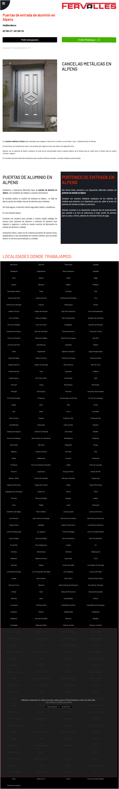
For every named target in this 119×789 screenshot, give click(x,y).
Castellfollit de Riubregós (96, 605)
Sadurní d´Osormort (68, 525)
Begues (68, 498)
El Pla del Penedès (13, 398)
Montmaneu (68, 385)
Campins (96, 425)
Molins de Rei (14, 418)
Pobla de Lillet (68, 418)
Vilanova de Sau (95, 358)
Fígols (68, 485)
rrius (95, 298)
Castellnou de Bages (14, 512)
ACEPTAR (65, 707)
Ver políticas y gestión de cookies (59, 702)
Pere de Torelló (41, 325)
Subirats (14, 565)
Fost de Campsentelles (96, 532)
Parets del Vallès (41, 498)
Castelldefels (68, 598)
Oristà (96, 405)
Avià (95, 452)
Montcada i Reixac (13, 291)
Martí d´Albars (41, 512)
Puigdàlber (68, 325)
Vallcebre (14, 558)
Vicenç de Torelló (96, 331)
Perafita (14, 498)
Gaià (95, 378)
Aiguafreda (41, 351)
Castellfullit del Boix (68, 605)
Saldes (41, 565)
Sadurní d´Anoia (41, 358)
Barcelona (13, 265)
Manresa (41, 285)
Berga (96, 445)
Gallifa (96, 498)
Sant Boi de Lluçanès (68, 338)
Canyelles (68, 371)
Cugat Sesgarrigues (96, 351)
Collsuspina (68, 305)
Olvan (41, 411)
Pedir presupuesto (29, 39)
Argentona (41, 472)
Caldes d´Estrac (13, 311)
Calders (95, 345)
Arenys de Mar (96, 472)
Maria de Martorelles (95, 578)
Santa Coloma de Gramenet (68, 585)
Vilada (68, 545)
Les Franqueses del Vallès (41, 572)
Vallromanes (41, 552)
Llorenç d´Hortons (95, 512)
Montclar (68, 391)
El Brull (95, 598)
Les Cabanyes (68, 572)
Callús (14, 458)
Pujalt (68, 465)
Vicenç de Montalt (14, 338)
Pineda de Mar (96, 418)
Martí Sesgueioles (68, 318)
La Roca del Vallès (95, 572)
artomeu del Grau (14, 345)
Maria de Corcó (14, 585)
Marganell (68, 445)
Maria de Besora (68, 271)
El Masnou (41, 398)
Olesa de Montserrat (68, 592)
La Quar (13, 578)
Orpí (68, 405)
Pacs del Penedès (41, 618)
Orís (13, 411)
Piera (96, 492)
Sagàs (41, 505)
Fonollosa (13, 465)
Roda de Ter (41, 779)
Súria (96, 558)
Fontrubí (14, 385)
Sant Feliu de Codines (68, 518)
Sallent (68, 285)
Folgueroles (95, 478)
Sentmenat (68, 378)
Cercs (68, 411)
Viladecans (95, 612)
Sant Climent (41, 578)
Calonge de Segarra (14, 432)
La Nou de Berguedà (14, 532)
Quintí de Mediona (95, 538)
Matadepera (68, 438)
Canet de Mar (68, 425)
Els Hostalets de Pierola (68, 398)
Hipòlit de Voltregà (41, 365)
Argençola (95, 505)
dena (41, 598)
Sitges (14, 405)
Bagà (95, 278)
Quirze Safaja (13, 538)
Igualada (96, 271)
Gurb (14, 278)
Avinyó (95, 305)
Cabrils (13, 285)
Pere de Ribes (14, 318)
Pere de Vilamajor (14, 325)
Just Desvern (14, 518)
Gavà (41, 592)
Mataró (41, 612)
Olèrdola (14, 598)
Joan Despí (68, 432)
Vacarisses (68, 558)
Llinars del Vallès (68, 565)
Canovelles (41, 425)
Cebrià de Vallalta (41, 338)
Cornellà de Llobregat (95, 585)
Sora (13, 505)
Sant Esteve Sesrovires (95, 518)
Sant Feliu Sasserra (68, 311)
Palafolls (96, 285)
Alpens (41, 278)
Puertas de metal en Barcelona (20, 47)
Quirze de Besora (68, 538)
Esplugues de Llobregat (13, 492)
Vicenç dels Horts (68, 331)
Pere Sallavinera (41, 545)
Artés (68, 779)
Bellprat (14, 452)
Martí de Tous (95, 365)
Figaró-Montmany (95, 485)
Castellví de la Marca (14, 331)
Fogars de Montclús (14, 485)
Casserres (41, 492)
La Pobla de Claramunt (96, 525)
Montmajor (95, 385)
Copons (41, 305)
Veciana (14, 552)
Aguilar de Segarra (68, 351)
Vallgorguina (95, 552)
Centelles (95, 411)
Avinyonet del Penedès (96, 391)
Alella (68, 278)
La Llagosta (41, 532)
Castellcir (13, 612)
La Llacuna (14, 605)
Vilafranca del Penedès (68, 298)
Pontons (14, 472)
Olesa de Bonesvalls (96, 592)
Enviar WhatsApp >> (89, 39)
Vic (95, 545)
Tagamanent (41, 271)
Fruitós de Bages (68, 532)
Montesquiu (41, 391)
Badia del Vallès (41, 625)
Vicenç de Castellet (41, 478)
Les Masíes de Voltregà (96, 565)
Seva (41, 405)
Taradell (95, 265)
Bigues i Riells (14, 478)
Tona (41, 371)
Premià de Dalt (41, 605)
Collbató (96, 371)
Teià (95, 291)
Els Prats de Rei (41, 378)
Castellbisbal (13, 425)
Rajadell (95, 618)
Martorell (41, 445)
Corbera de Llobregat (13, 305)
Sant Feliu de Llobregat (41, 518)
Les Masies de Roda (14, 572)
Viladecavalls (68, 612)
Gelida (14, 592)
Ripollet (95, 432)
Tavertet (41, 265)
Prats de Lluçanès (95, 465)
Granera (68, 458)
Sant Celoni (68, 578)
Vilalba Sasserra (14, 365)
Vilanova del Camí (14, 298)
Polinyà (41, 418)
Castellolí (68, 345)
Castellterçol (41, 345)
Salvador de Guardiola (95, 318)
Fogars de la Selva (41, 485)
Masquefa (95, 438)
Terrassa (68, 291)
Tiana (41, 291)
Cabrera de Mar (41, 298)
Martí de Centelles (41, 331)
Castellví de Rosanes (95, 325)
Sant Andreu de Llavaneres (41, 438)
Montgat (14, 391)
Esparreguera (14, 378)
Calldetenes (41, 458)
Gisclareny (95, 458)
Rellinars (68, 618)
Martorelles (14, 445)
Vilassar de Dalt (68, 625)
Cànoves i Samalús (68, 478)
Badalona (14, 618)
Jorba (41, 385)
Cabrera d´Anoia (41, 452)
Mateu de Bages (41, 318)
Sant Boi (96, 338)
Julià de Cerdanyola (41, 432)
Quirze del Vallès (41, 538)
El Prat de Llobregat (96, 398)
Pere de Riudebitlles (95, 311)
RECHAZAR (52, 707)
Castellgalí (13, 625)
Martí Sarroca (68, 365)
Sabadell (41, 525)
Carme (68, 492)
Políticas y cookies (13, 785)
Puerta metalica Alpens (95, 779)
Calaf (14, 351)
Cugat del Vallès (13, 358)
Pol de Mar (14, 545)
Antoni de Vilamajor (14, 438)
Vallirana (68, 552)
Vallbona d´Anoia (41, 558)
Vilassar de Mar (13, 371)
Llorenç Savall (68, 512)
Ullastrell (41, 585)
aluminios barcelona (7, 47)
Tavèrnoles (68, 265)
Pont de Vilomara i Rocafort (41, 465)
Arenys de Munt (68, 472)
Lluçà (68, 505)
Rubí (13, 779)
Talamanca (14, 271)
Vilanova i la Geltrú (95, 625)
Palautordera (13, 525)
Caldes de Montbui (41, 311)
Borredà (68, 452)
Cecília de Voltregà (68, 358)
